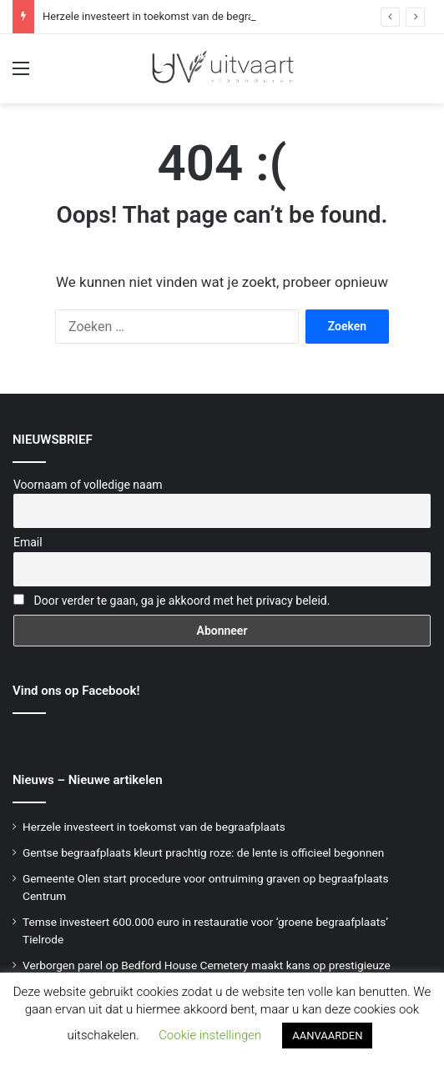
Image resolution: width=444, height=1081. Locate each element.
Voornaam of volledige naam (88, 484)
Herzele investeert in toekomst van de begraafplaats (168, 16)
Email (28, 542)
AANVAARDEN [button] (327, 1035)
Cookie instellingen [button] (210, 1035)
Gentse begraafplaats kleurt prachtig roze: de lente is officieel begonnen (203, 852)
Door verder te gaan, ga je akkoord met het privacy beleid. (181, 600)
